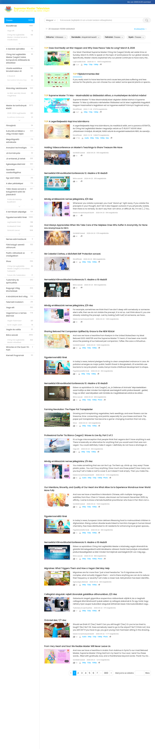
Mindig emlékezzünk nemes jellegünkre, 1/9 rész (68, 461)
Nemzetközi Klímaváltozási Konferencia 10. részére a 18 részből (75, 383)
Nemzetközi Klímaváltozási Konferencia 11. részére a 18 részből (75, 279)
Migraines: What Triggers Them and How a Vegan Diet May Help (77, 568)
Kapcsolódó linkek (137, 7)
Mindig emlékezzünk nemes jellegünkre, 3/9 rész (68, 199)
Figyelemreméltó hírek (55, 357)
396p (86, 64)
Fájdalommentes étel (86, 74)
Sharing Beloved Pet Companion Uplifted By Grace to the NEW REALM (79, 331)
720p (90, 64)
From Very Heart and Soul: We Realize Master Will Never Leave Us (77, 646)
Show (75, 423)
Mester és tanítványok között (83, 212)
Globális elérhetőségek (115, 7)
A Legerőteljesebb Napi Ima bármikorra (66, 121)
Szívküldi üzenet (79, 153)
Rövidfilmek (107, 10)
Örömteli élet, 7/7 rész (55, 620)
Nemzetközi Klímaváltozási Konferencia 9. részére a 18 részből (75, 542)
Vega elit (76, 449)
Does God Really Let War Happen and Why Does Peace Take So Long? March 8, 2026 (89, 48)
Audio (87, 138)
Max (59, 7)
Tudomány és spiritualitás (82, 608)
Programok (94, 10)
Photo (100, 400)
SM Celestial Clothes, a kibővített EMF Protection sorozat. (72, 253)
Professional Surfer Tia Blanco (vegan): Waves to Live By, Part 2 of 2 (78, 435)
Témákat (82, 10)
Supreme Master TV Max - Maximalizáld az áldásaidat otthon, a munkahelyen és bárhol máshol (95, 95)
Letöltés (137, 10)
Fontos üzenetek (123, 10)
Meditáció (97, 7)
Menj (147, 673)
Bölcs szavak (77, 178)
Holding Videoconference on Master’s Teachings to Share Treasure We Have (83, 147)
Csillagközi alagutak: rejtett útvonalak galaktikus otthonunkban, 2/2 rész (80, 594)
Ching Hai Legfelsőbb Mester (76, 7)
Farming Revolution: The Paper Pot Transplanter (68, 409)
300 (106, 673)
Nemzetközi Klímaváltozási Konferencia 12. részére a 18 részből (75, 173)
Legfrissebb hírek (79, 62)
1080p (96, 64)
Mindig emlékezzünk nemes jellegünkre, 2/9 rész (68, 305)
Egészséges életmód (80, 582)
